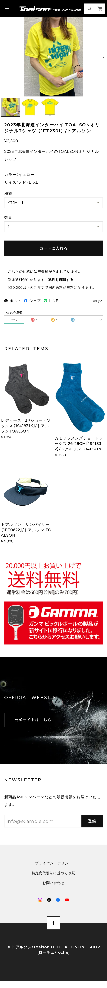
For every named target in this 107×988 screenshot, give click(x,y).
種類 (8, 193)
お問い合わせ (53, 888)
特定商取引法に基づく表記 (53, 878)
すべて (14, 325)
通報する (98, 301)
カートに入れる (53, 248)
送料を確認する (61, 280)
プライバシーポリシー (53, 869)
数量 (8, 217)
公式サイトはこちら (33, 725)
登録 (92, 826)
